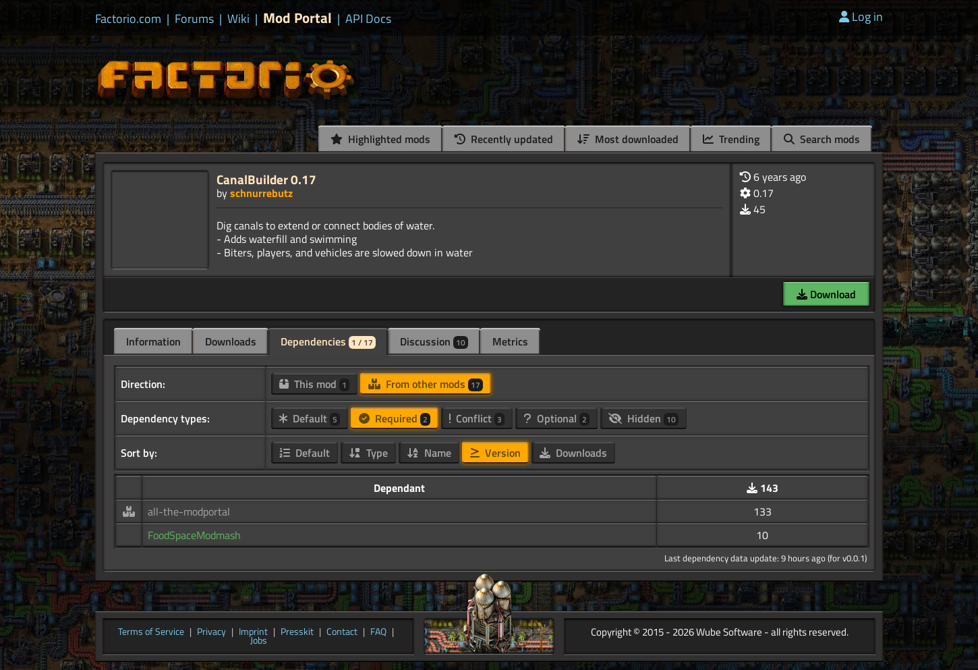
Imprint (253, 632)
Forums (194, 19)
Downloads (230, 341)
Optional (556, 418)
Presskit (297, 632)
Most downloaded (628, 139)
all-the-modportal (189, 511)
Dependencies (328, 341)
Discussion (434, 341)
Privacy (211, 632)
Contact (341, 632)
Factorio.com (128, 19)
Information (153, 341)
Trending (731, 139)
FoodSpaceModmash (194, 535)
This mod (314, 384)
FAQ (378, 632)
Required (394, 418)
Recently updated (504, 139)
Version (495, 453)
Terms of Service (151, 632)
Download (826, 294)
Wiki (238, 19)
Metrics (510, 341)
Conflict (477, 418)
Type (368, 453)
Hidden (643, 418)
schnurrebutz (261, 193)
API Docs (368, 19)
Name (429, 453)
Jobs (258, 641)
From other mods (425, 384)
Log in (861, 16)
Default (309, 418)
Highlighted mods (380, 139)
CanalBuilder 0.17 (266, 179)
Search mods (822, 139)
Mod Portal (297, 18)
